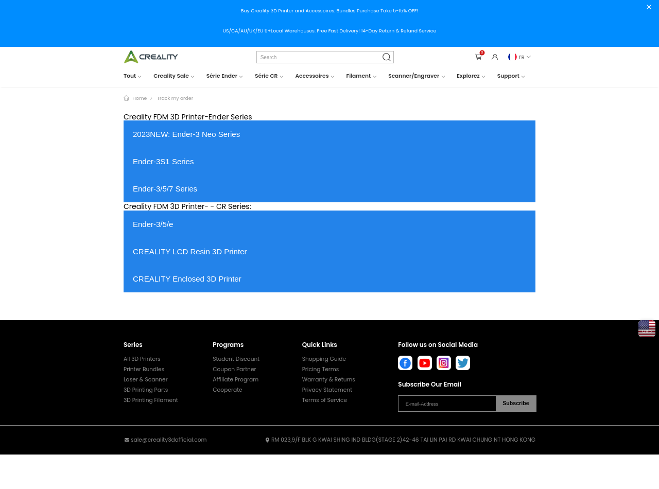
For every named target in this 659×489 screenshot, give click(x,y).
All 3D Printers (142, 359)
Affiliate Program (235, 379)
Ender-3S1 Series (163, 161)
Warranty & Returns (328, 379)
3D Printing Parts (146, 390)
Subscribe (515, 403)
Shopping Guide (324, 359)
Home (139, 98)
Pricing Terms (320, 369)
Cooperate (227, 390)
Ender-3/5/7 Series (165, 188)
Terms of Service (324, 400)
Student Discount (236, 359)
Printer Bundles (144, 369)
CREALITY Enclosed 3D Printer (187, 278)
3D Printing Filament (151, 400)
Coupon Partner (234, 369)
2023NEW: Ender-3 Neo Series (186, 134)
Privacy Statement (327, 390)
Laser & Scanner (146, 379)
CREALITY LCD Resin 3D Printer (190, 251)
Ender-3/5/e (153, 224)
